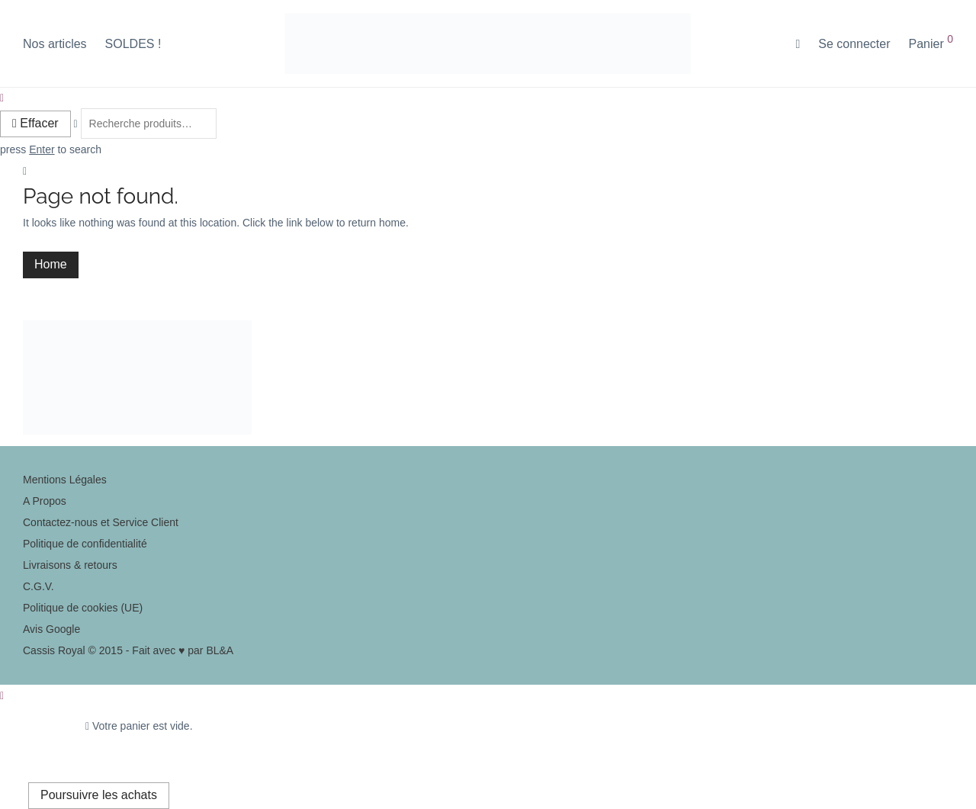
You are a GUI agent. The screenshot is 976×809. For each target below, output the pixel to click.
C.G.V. (38, 586)
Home (50, 264)
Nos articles (55, 43)
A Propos (44, 501)
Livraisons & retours (70, 565)
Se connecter (854, 43)
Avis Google (51, 629)
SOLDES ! (133, 43)
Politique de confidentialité (85, 544)
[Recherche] (797, 44)
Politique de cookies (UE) (83, 608)
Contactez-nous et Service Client (100, 522)
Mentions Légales (65, 480)
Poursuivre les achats (98, 794)
